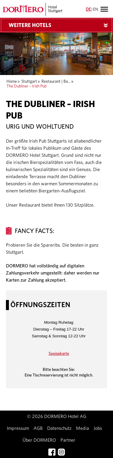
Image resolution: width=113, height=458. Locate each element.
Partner (68, 440)
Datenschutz (59, 428)
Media (82, 428)
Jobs (97, 428)
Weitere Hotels (60, 25)
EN (95, 9)
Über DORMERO (39, 440)
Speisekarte (59, 354)
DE (88, 9)
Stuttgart (29, 81)
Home (12, 81)
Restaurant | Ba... (56, 81)
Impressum (18, 428)
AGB (38, 428)
